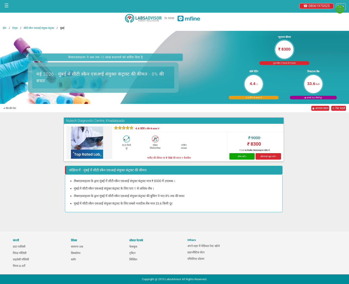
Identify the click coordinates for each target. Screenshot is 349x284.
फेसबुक (133, 246)
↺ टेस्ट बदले (338, 108)
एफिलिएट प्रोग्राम (195, 258)
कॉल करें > (242, 156)
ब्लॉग (73, 259)
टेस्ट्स (15, 28)
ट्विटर (132, 253)
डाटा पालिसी (19, 246)
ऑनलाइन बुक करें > (268, 156)
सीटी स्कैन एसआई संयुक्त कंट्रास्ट (39, 28)
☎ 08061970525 (316, 6)
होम (4, 28)
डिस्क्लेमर (75, 253)
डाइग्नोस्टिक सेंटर (196, 252)
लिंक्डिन (133, 259)
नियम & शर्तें (19, 266)
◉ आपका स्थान (320, 108)
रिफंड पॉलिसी (19, 253)
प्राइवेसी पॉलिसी (21, 259)
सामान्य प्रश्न (77, 246)
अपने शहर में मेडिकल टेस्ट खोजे (203, 246)
